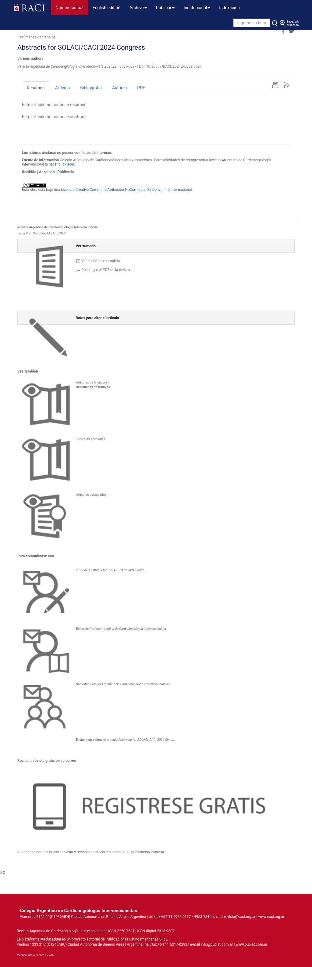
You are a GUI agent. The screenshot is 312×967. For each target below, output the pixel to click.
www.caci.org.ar (271, 917)
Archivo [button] (138, 7)
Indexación (229, 7)
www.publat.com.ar (251, 944)
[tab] (156, 245)
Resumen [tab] (35, 87)
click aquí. (67, 164)
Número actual (71, 7)
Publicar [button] (165, 7)
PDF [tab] (141, 87)
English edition (106, 7)
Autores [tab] (119, 87)
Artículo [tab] (62, 87)
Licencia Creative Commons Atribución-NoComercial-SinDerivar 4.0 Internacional (126, 189)
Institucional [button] (197, 7)
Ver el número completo (100, 261)
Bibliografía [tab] (91, 87)
